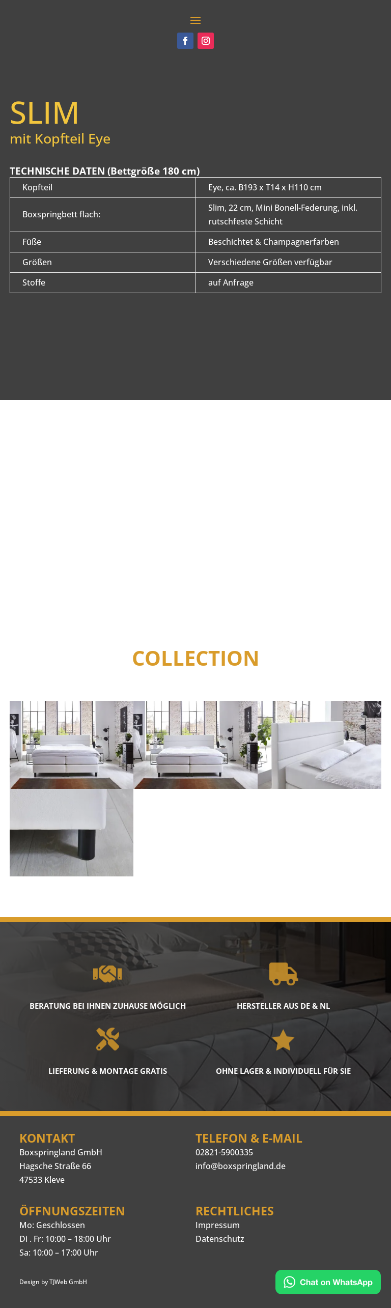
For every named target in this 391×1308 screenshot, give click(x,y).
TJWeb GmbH (68, 1281)
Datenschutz (220, 1238)
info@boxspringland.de (241, 1166)
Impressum (218, 1225)
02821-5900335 (224, 1152)
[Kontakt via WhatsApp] (328, 1284)
